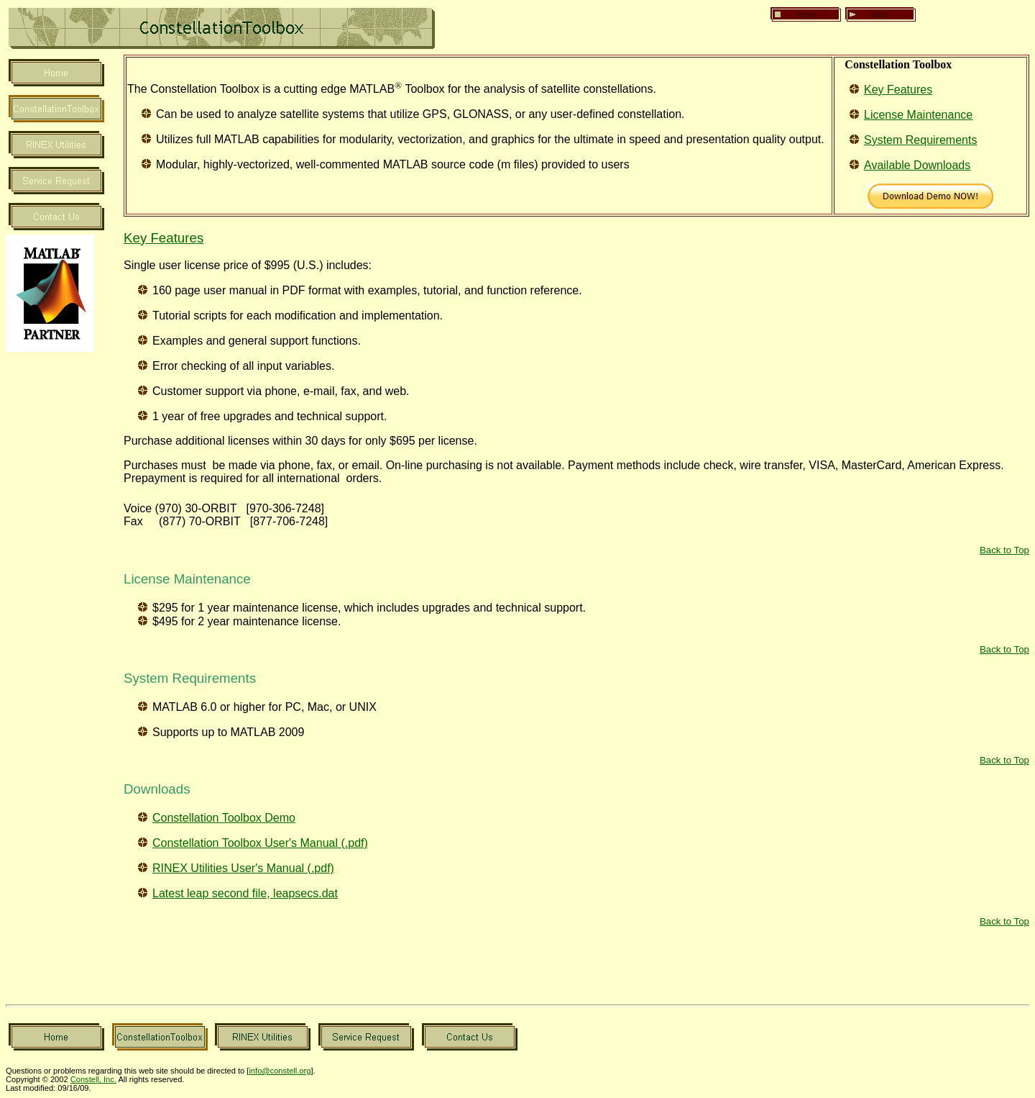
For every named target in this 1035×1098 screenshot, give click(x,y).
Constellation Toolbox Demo (223, 818)
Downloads (157, 789)
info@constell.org (279, 1070)
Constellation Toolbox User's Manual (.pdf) (260, 843)
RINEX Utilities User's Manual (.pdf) (243, 868)
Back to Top (1004, 550)
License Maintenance (918, 115)
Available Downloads (917, 165)
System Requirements (920, 140)
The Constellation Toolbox (193, 89)
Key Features (898, 89)
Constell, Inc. (93, 1079)
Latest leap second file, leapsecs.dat (245, 893)
